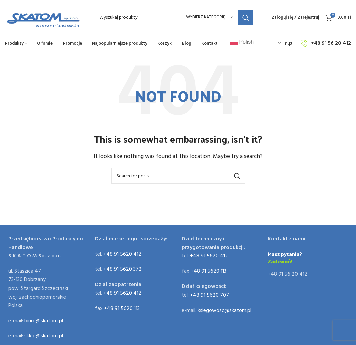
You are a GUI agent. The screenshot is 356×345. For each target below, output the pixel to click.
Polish (242, 42)
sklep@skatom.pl (43, 336)
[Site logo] (43, 17)
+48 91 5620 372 (122, 269)
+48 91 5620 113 (122, 308)
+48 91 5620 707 (209, 295)
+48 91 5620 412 (122, 254)
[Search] (173, 17)
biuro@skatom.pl (43, 321)
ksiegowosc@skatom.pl (224, 310)
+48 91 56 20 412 (287, 274)
